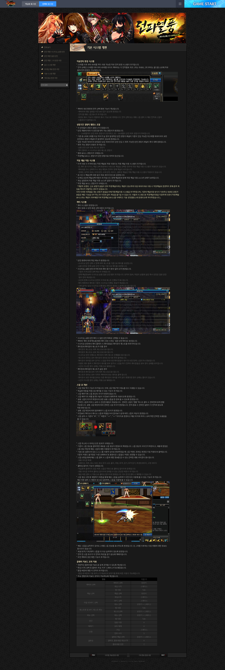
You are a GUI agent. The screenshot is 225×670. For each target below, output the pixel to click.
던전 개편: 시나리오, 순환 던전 (54, 51)
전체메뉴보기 (180, 4)
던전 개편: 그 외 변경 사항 (52, 60)
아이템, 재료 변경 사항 (51, 69)
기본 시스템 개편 (49, 73)
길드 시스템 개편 (49, 64)
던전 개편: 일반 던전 (51, 56)
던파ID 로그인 (47, 3)
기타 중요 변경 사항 (50, 78)
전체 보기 (47, 47)
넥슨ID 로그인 (30, 3)
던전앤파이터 (11, 4)
